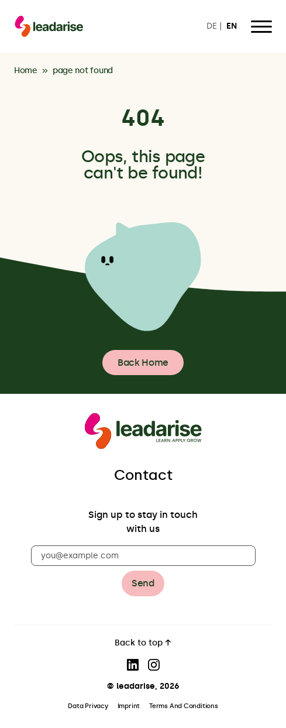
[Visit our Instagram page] (154, 665)
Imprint (129, 706)
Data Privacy (88, 706)
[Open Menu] (261, 26)
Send (143, 583)
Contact (143, 475)
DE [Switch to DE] (211, 26)
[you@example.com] (143, 555)
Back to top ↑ (143, 643)
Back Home (143, 362)
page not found (83, 71)
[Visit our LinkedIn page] (133, 665)
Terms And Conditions (183, 706)
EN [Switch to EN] (231, 26)
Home (25, 71)
